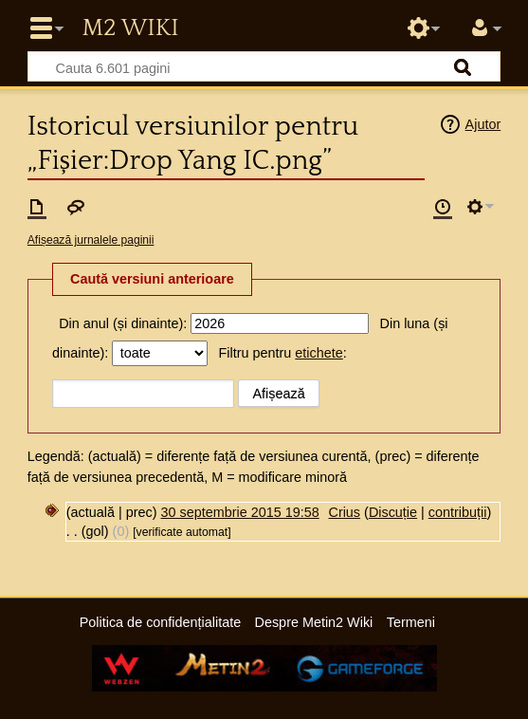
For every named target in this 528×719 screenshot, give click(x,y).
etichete (318, 352)
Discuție (393, 512)
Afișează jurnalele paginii (91, 240)
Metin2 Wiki (130, 28)
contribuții (457, 512)
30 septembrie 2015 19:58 (240, 512)
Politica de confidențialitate (160, 622)
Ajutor (483, 124)
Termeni (411, 622)
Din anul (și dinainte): (123, 323)
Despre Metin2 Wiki (314, 622)
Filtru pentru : (283, 352)
